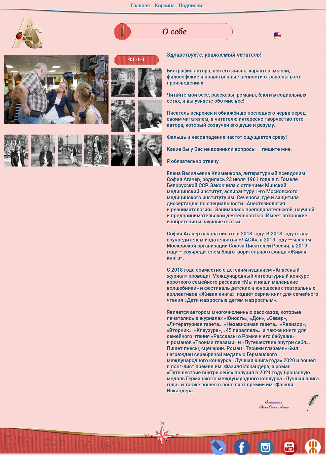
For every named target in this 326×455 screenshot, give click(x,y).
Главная (140, 6)
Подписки (190, 6)
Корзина (165, 6)
